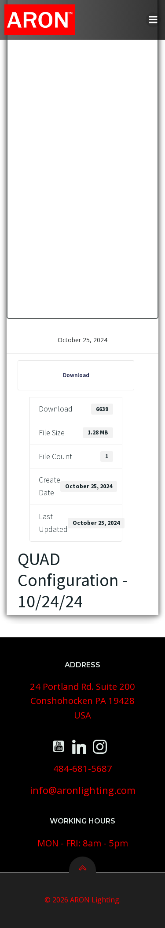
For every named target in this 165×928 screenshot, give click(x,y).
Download (76, 375)
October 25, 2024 (82, 340)
